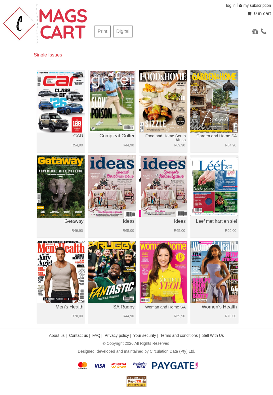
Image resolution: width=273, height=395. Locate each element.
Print (103, 31)
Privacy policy (117, 335)
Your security (144, 335)
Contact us (78, 335)
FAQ (96, 335)
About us (57, 335)
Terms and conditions (179, 335)
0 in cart (259, 13)
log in (231, 5)
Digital (123, 31)
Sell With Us (213, 335)
